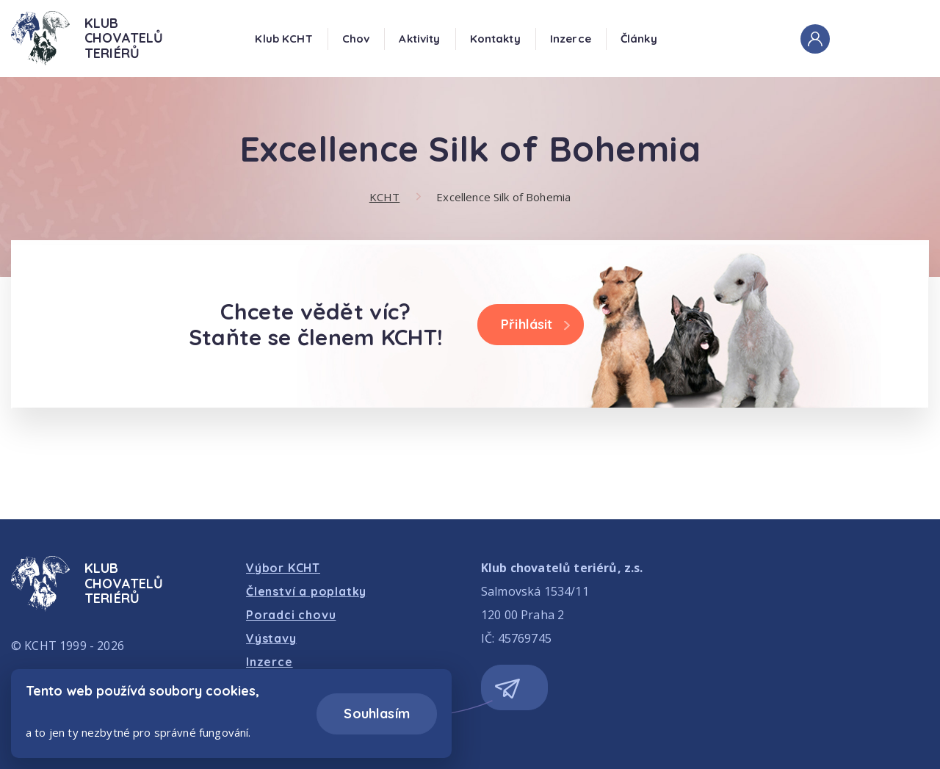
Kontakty (495, 39)
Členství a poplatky (306, 591)
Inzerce (570, 39)
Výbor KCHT (283, 567)
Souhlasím (377, 713)
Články (639, 39)
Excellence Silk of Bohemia (503, 196)
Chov (356, 39)
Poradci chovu (291, 614)
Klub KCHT (283, 39)
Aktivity (419, 39)
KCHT (384, 196)
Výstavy (271, 638)
